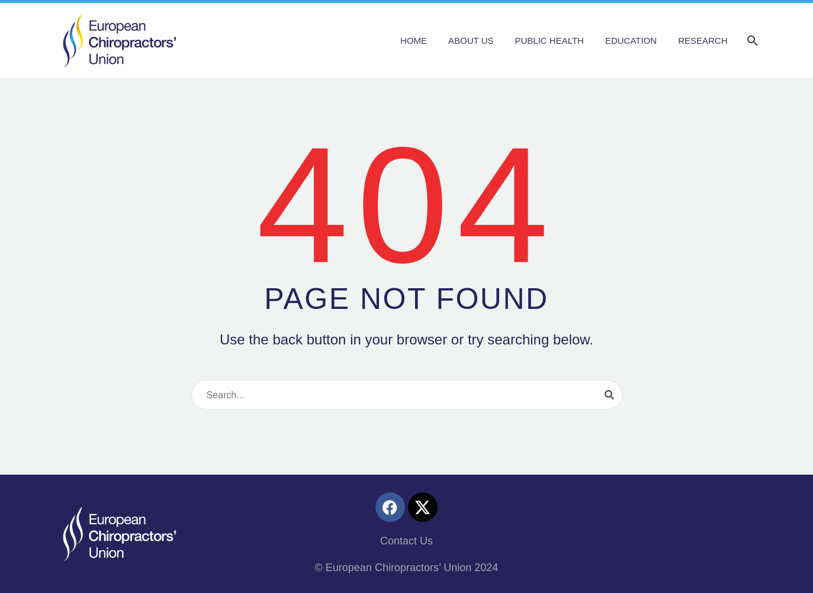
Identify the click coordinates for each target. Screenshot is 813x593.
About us (470, 41)
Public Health (549, 41)
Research (702, 41)
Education (631, 41)
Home (413, 41)
